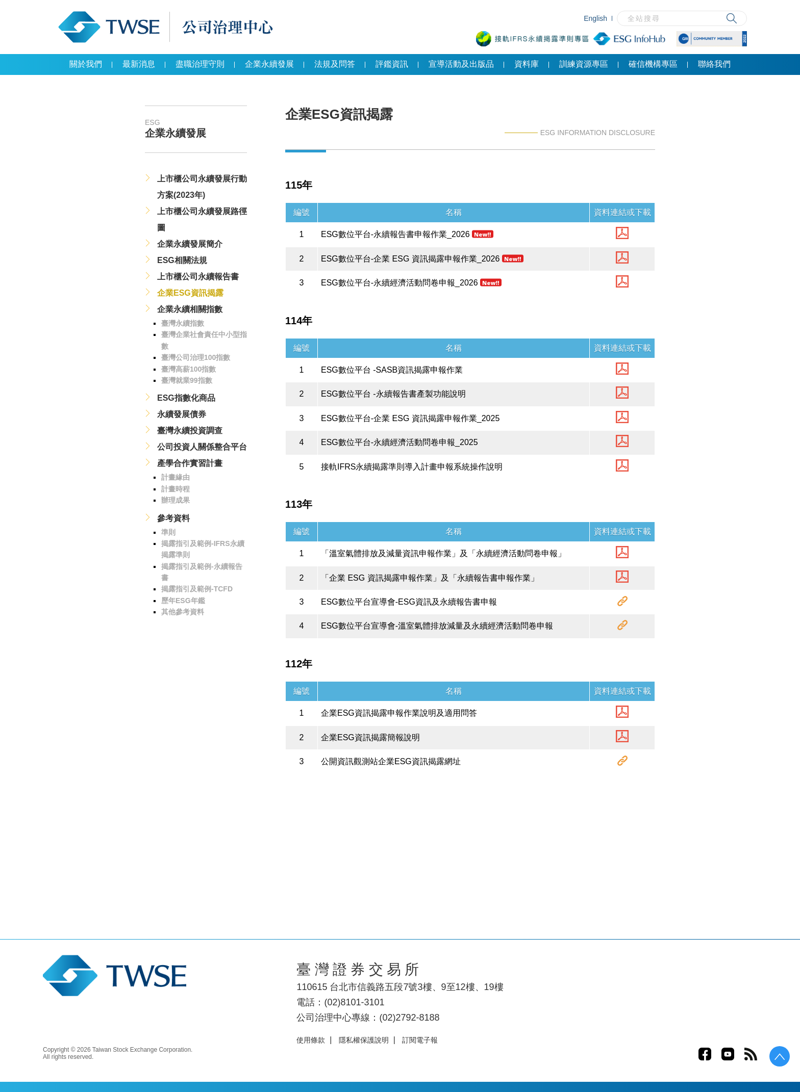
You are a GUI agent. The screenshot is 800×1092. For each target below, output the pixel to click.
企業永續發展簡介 (189, 244)
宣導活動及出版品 (461, 64)
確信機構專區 (653, 64)
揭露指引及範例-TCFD (197, 589)
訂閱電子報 (420, 1040)
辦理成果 (175, 500)
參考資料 (173, 518)
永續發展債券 (181, 414)
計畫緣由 (175, 477)
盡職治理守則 (200, 64)
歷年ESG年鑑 (183, 600)
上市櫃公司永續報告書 (198, 276)
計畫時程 (175, 489)
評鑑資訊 (392, 64)
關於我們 (85, 64)
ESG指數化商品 (186, 398)
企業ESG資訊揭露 (190, 293)
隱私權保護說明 (364, 1040)
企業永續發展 (269, 64)
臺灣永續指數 (182, 323)
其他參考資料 (182, 612)
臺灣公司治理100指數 (195, 357)
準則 (168, 532)
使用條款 (310, 1040)
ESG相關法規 (182, 260)
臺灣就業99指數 (186, 380)
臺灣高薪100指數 (188, 369)
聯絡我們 (714, 64)
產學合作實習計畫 (189, 463)
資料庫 (526, 64)
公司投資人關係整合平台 (202, 447)
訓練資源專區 (583, 64)
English (595, 18)
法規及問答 (334, 64)
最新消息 (138, 64)
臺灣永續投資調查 (189, 430)
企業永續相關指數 (189, 309)
